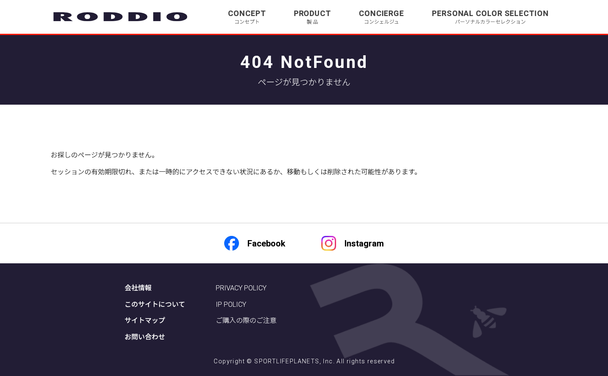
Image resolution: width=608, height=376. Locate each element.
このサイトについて (155, 304)
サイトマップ (145, 320)
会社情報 (138, 288)
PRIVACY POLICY (241, 288)
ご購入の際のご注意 (246, 320)
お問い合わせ (145, 337)
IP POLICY (231, 304)
